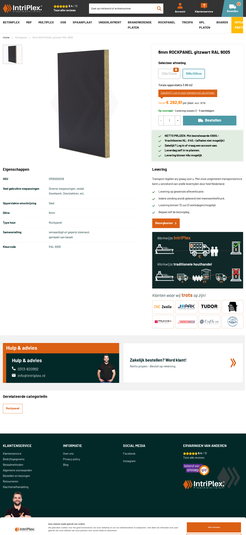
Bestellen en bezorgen (16, 476)
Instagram (129, 461)
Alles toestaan (214, 513)
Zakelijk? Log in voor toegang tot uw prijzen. (188, 93)
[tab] (33, 446)
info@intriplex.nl (31, 376)
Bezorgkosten (166, 223)
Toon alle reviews (65, 10)
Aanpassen (214, 525)
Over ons (68, 453)
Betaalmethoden (13, 464)
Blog (65, 464)
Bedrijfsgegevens (13, 459)
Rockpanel (21, 37)
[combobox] (126, 8)
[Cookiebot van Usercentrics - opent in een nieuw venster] (25, 528)
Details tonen (54, 523)
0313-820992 (28, 369)
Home (6, 37)
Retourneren (10, 481)
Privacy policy (71, 459)
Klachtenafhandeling (15, 487)
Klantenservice (12, 453)
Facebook (129, 453)
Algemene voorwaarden (17, 470)
